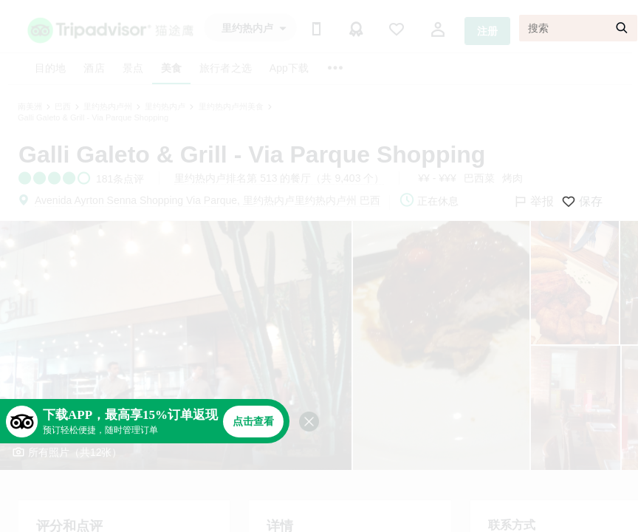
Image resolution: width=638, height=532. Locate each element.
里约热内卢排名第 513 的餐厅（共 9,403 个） (279, 178)
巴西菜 (479, 178)
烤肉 (512, 178)
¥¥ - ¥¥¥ (437, 178)
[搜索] (578, 28)
